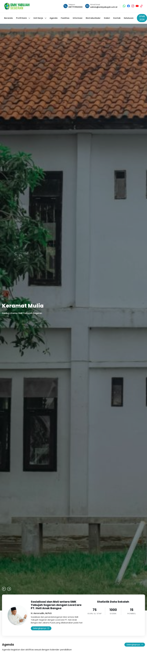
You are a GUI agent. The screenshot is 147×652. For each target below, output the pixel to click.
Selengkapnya (41, 628)
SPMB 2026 (142, 18)
